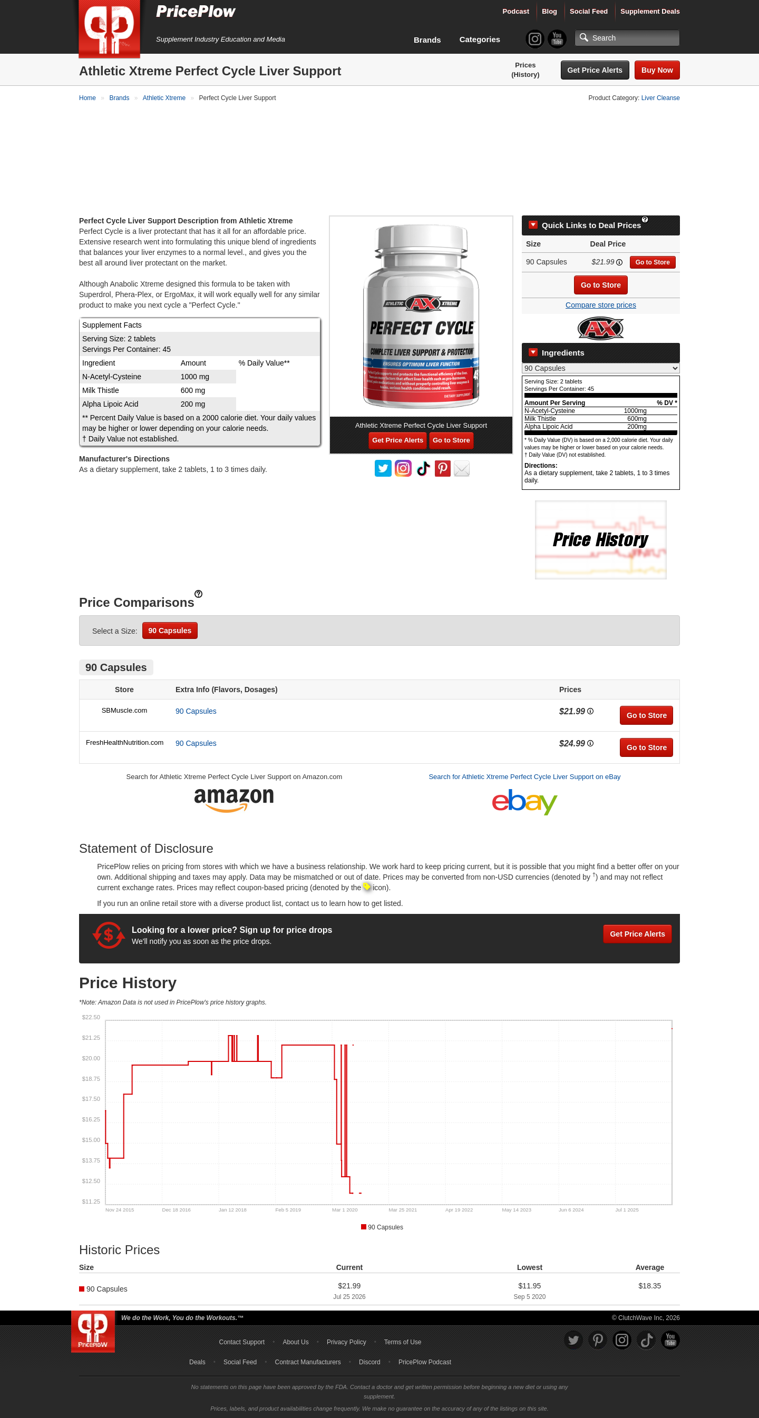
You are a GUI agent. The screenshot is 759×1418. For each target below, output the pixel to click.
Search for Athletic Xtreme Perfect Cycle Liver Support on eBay (524, 776)
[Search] (627, 37)
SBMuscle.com (125, 709)
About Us (295, 1341)
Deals (197, 1361)
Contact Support (242, 1341)
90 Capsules (170, 629)
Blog (549, 11)
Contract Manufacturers (307, 1361)
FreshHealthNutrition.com (124, 741)
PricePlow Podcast (424, 1361)
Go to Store (653, 261)
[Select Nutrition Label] (601, 367)
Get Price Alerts (595, 70)
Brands (427, 39)
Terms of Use (403, 1341)
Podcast (516, 11)
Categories (480, 39)
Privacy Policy (346, 1341)
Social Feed (589, 11)
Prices (525, 65)
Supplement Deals (650, 11)
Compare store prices (601, 304)
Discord (370, 1361)
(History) (525, 74)
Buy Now (657, 70)
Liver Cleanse (660, 98)
